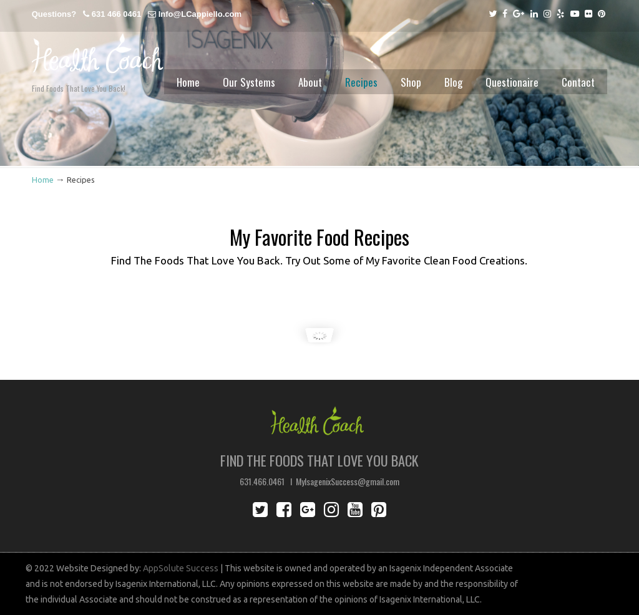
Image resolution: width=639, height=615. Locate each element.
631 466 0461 (117, 14)
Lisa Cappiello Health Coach (97, 45)
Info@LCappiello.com (200, 14)
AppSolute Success (180, 568)
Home (43, 179)
